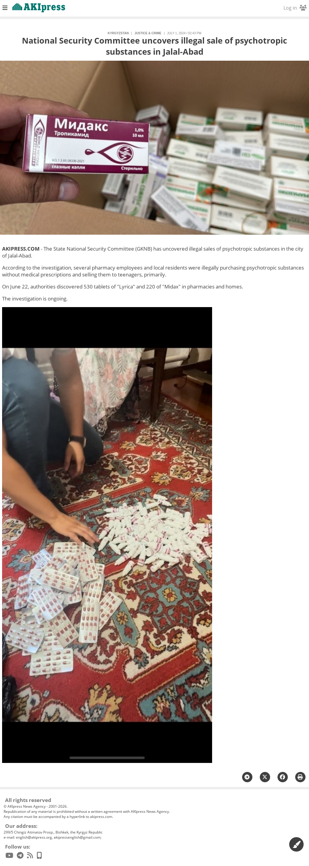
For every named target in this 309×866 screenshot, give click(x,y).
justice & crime (147, 33)
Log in (295, 8)
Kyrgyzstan (118, 33)
